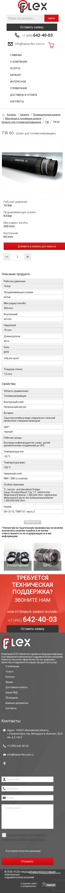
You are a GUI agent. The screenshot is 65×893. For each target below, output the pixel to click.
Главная (15, 55)
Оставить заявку (32, 27)
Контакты (17, 101)
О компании (18, 61)
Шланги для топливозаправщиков (21, 122)
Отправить (27, 861)
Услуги (15, 68)
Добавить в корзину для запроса (37, 246)
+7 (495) (37, 35)
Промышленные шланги (46, 114)
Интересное (18, 81)
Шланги (24, 114)
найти (51, 18)
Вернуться (33, 522)
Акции (9, 682)
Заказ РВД (12, 692)
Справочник (18, 88)
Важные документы (17, 703)
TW (47, 122)
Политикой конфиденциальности (23, 839)
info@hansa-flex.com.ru (29, 44)
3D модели (12, 697)
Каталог (15, 75)
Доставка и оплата (23, 94)
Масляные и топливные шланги (23, 118)
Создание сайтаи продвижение (29, 884)
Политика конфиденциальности (44, 873)
